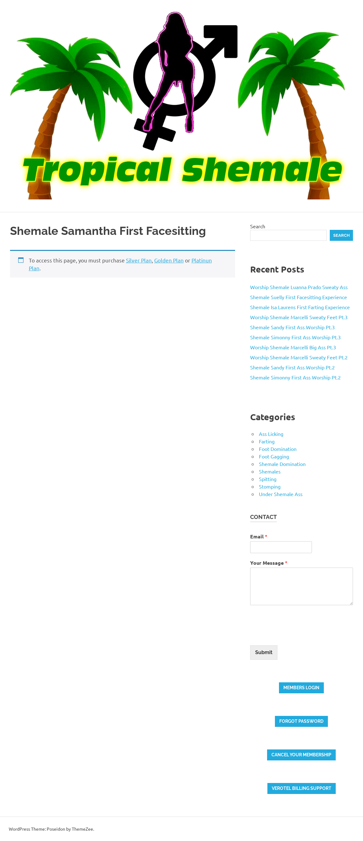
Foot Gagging (274, 456)
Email (258, 536)
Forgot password (301, 721)
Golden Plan (169, 260)
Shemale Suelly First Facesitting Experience (298, 297)
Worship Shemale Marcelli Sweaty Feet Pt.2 (299, 357)
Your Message (268, 562)
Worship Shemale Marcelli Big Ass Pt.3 (293, 347)
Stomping (270, 486)
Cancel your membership (301, 754)
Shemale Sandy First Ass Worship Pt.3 (292, 327)
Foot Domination (278, 449)
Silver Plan (139, 260)
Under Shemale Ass (280, 494)
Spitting (267, 479)
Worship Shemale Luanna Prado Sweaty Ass (299, 287)
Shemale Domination (282, 464)
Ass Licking (271, 434)
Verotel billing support (301, 788)
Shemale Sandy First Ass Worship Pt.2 (292, 367)
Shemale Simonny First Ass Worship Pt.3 (295, 337)
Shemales (270, 471)
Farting (267, 441)
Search (257, 226)
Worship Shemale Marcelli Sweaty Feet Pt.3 (299, 317)
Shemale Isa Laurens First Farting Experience (300, 307)
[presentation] (297, 635)
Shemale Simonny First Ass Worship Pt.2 (295, 377)
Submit (263, 652)
